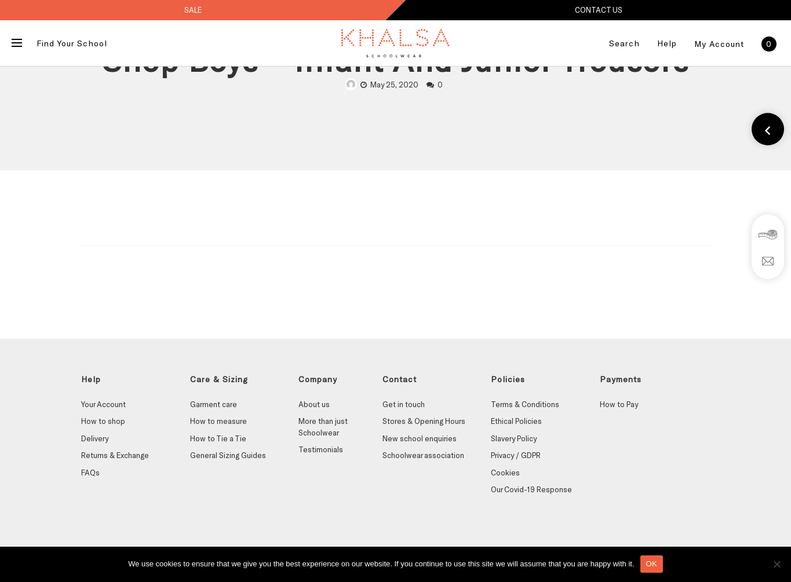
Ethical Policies (516, 421)
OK (651, 563)
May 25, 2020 (394, 84)
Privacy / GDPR (516, 455)
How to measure (218, 421)
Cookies (505, 472)
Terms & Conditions (525, 404)
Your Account (103, 404)
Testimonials (320, 449)
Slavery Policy (514, 438)
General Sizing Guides (228, 455)
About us (314, 404)
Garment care (213, 404)
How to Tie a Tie (218, 438)
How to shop (103, 421)
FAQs (90, 472)
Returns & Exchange (115, 455)
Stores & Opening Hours (423, 421)
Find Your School (72, 43)
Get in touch (403, 404)
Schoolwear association (423, 455)
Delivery (94, 438)
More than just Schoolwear (323, 426)
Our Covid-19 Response (531, 489)
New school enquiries (419, 438)
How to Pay (619, 404)
